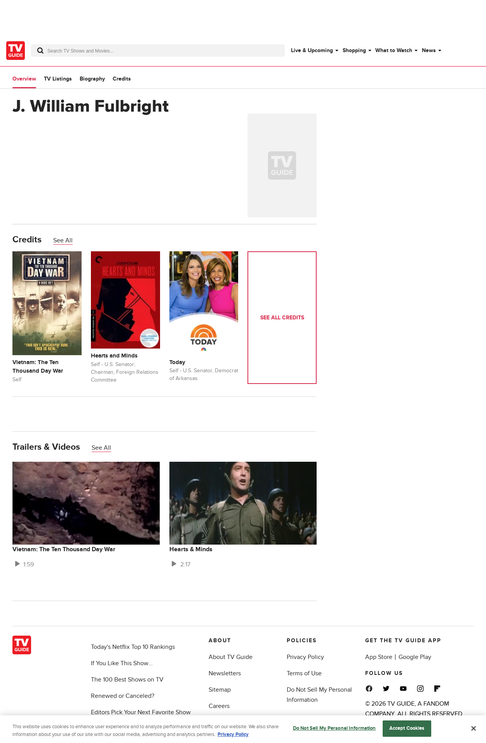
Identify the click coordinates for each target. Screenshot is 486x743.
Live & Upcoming (312, 50)
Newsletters (225, 673)
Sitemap (220, 690)
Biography (92, 78)
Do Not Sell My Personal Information (334, 730)
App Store (378, 657)
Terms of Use (304, 673)
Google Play (415, 657)
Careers (219, 706)
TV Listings (58, 78)
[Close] (473, 730)
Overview (24, 78)
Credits (122, 78)
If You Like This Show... (122, 663)
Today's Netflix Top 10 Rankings (133, 647)
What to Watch (393, 50)
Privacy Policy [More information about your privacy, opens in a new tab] (233, 736)
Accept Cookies (407, 730)
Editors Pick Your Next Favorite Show (141, 712)
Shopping (354, 50)
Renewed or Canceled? (122, 696)
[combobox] (158, 50)
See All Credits (282, 317)
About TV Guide (231, 657)
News (429, 50)
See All (63, 240)
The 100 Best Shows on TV (127, 679)
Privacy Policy (305, 657)
